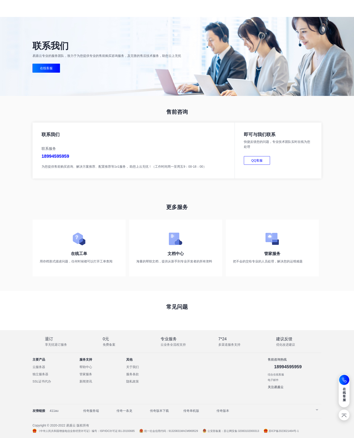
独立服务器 (40, 374)
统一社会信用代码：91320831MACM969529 (168, 431)
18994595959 (55, 156)
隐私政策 (132, 381)
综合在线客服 (276, 374)
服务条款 (132, 374)
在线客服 (46, 68)
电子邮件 (273, 380)
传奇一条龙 (124, 411)
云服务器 (39, 367)
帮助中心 (85, 367)
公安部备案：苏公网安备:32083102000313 (231, 431)
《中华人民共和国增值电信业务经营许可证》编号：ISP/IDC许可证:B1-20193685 (84, 431)
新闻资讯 (85, 381)
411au (54, 411)
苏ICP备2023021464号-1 (281, 431)
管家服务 (85, 374)
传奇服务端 (91, 411)
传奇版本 (223, 411)
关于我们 (132, 367)
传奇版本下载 (159, 411)
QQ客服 (257, 160)
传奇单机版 (191, 411)
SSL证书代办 (42, 381)
